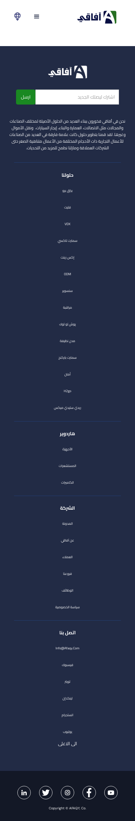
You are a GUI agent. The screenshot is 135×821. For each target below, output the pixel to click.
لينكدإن (67, 698)
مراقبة (67, 307)
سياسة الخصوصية (67, 607)
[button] (37, 17)
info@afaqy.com (67, 648)
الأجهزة (67, 449)
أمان (67, 374)
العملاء (67, 557)
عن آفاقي (67, 540)
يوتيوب (67, 731)
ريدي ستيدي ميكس (67, 407)
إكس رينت (68, 257)
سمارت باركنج (67, 357)
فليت (67, 207)
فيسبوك (67, 665)
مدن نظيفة (67, 341)
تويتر (67, 681)
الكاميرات (67, 482)
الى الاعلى (62, 743)
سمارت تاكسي (67, 240)
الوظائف (68, 590)
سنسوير (67, 291)
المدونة (67, 523)
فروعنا (67, 573)
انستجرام (68, 715)
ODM (67, 274)
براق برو (67, 190)
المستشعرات (67, 466)
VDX (67, 224)
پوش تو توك (67, 324)
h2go (68, 391)
